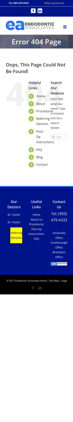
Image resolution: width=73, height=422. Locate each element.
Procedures (44, 111)
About (40, 104)
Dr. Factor (14, 214)
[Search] (53, 137)
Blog (39, 157)
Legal (64, 280)
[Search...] (59, 137)
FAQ (39, 150)
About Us (36, 219)
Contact (42, 164)
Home (40, 96)
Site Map (54, 280)
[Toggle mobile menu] (65, 26)
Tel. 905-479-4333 (19, 3)
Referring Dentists (54, 3)
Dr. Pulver (14, 222)
